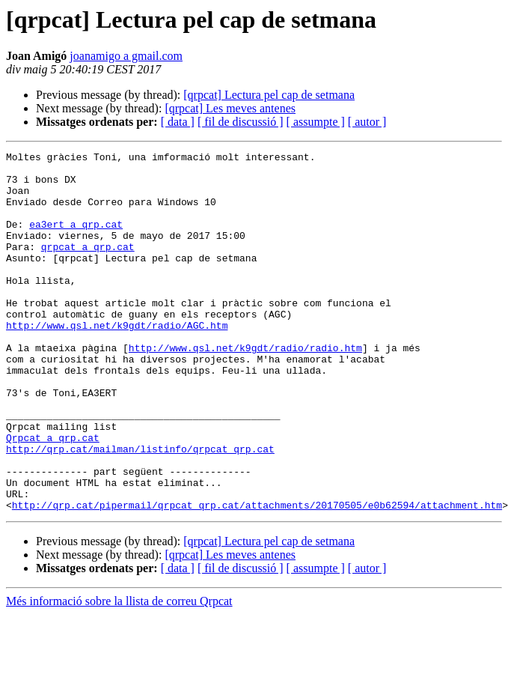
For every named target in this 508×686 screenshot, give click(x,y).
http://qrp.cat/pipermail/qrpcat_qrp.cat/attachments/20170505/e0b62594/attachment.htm (257, 576)
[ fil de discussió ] (241, 121)
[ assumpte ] (316, 121)
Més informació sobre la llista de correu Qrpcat (119, 673)
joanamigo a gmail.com (126, 55)
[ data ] (178, 121)
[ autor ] (367, 121)
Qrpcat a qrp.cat (53, 496)
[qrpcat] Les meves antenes (230, 108)
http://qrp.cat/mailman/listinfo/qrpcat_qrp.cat (140, 509)
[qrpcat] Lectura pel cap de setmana (269, 94)
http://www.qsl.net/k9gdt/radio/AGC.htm (116, 361)
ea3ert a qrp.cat (76, 239)
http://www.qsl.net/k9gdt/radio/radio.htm (245, 388)
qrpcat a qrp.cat (88, 266)
